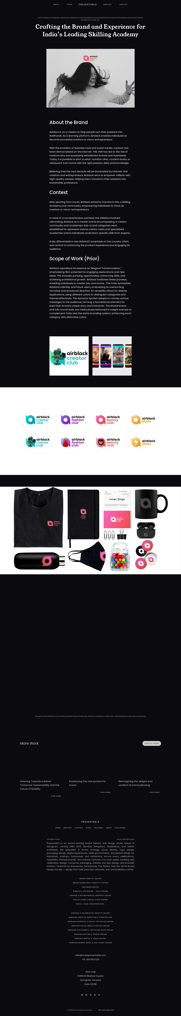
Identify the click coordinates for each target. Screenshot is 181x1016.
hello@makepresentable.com (90, 955)
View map (90, 971)
